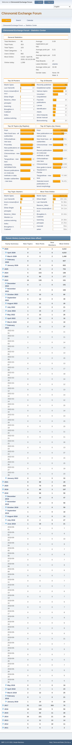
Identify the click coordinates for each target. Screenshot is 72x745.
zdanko (55, 64)
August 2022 (12, 303)
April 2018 (11, 689)
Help (50, 742)
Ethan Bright (9, 97)
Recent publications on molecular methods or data (11, 172)
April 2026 (11, 253)
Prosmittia (8, 145)
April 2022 (11, 318)
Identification (41, 109)
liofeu (6, 115)
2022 (6, 280)
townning (7, 106)
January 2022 (12, 478)
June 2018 (11, 524)
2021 (6, 482)
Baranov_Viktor (10, 100)
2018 (6, 493)
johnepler (7, 103)
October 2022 (12, 294)
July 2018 (11, 520)
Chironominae (42, 164)
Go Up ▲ (68, 742)
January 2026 (12, 265)
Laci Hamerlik (9, 88)
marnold (40, 226)
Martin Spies (9, 85)
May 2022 (11, 315)
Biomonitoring (42, 121)
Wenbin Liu (8, 217)
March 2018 (12, 693)
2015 (6, 713)
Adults (39, 112)
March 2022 (12, 322)
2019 (6, 489)
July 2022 (11, 307)
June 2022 (11, 311)
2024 (6, 273)
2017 (6, 705)
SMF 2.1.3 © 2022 (7, 742)
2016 (6, 709)
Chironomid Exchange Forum (22, 13)
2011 (6, 728)
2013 (6, 720)
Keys (6, 130)
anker (39, 229)
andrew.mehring (10, 118)
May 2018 (11, 685)
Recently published (44, 85)
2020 (6, 486)
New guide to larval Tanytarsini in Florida (44, 169)
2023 (6, 276)
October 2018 (12, 507)
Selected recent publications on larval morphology (43, 183)
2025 (6, 269)
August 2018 (12, 516)
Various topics (42, 91)
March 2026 (12, 256)
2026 (6, 249)
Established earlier (44, 88)
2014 (6, 717)
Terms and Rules (58, 742)
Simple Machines (18, 742)
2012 (6, 724)
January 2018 (12, 702)
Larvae (39, 105)
